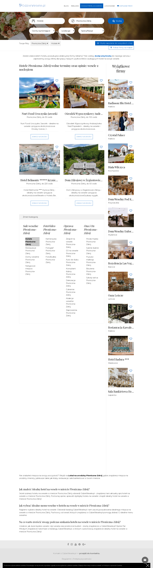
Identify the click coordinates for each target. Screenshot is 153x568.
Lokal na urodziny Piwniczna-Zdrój (85, 475)
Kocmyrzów (113, 171)
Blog (66, 6)
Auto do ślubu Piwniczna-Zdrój (72, 262)
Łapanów (112, 395)
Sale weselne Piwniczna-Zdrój (30, 229)
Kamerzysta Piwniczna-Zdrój (51, 241)
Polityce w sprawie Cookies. (112, 565)
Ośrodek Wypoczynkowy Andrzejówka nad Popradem (84, 113)
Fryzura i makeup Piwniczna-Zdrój (91, 261)
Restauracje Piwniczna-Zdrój (30, 251)
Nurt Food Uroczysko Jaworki (39, 113)
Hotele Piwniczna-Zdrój (30, 241)
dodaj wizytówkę (103, 56)
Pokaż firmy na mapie (121, 47)
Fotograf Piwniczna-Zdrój (50, 251)
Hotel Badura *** (118, 359)
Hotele (55, 43)
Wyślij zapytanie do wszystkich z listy (115, 43)
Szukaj (119, 21)
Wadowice (113, 363)
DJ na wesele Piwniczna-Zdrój (72, 253)
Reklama (75, 6)
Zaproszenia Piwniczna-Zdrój (71, 313)
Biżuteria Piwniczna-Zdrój (91, 271)
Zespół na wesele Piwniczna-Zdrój (71, 243)
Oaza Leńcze (115, 295)
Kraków (111, 106)
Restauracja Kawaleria (121, 327)
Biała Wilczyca (116, 167)
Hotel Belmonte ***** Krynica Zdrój (39, 180)
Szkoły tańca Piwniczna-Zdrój (92, 280)
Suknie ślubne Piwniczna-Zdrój (92, 251)
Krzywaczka (113, 203)
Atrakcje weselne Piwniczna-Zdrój (71, 302)
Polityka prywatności (82, 559)
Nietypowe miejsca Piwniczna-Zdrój (30, 270)
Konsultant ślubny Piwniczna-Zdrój (71, 272)
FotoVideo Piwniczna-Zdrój (50, 229)
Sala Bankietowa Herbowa (121, 391)
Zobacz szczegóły (39, 137)
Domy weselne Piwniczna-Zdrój (32, 259)
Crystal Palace (116, 135)
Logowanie (109, 6)
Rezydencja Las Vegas (121, 263)
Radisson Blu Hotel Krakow (121, 103)
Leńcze (111, 299)
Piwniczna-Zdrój (40, 43)
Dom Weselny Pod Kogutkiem (121, 199)
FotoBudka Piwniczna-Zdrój (51, 259)
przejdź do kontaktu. (89, 553)
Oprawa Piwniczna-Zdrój (70, 229)
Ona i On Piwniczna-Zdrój (90, 229)
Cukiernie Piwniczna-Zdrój (71, 292)
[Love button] (57, 81)
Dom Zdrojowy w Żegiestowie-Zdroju (84, 180)
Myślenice (112, 235)
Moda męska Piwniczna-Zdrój (92, 241)
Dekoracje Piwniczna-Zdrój (71, 283)
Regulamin (66, 559)
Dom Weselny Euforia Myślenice (121, 231)
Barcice (111, 267)
